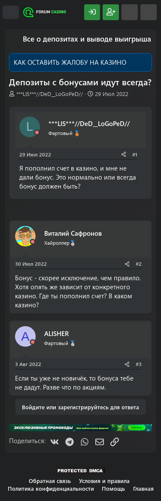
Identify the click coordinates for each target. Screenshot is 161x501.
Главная (143, 488)
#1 (134, 154)
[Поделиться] (123, 154)
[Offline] (37, 132)
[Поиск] (148, 12)
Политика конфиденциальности (51, 488)
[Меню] (11, 12)
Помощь (113, 488)
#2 (139, 263)
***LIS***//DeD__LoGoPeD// (49, 93)
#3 (139, 363)
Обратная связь (50, 480)
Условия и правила (104, 480)
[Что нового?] (130, 12)
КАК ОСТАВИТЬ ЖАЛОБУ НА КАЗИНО (70, 62)
